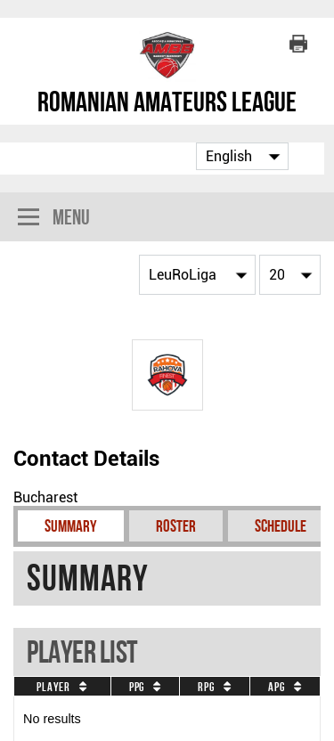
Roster (176, 526)
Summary (71, 526)
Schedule (280, 526)
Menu (54, 218)
